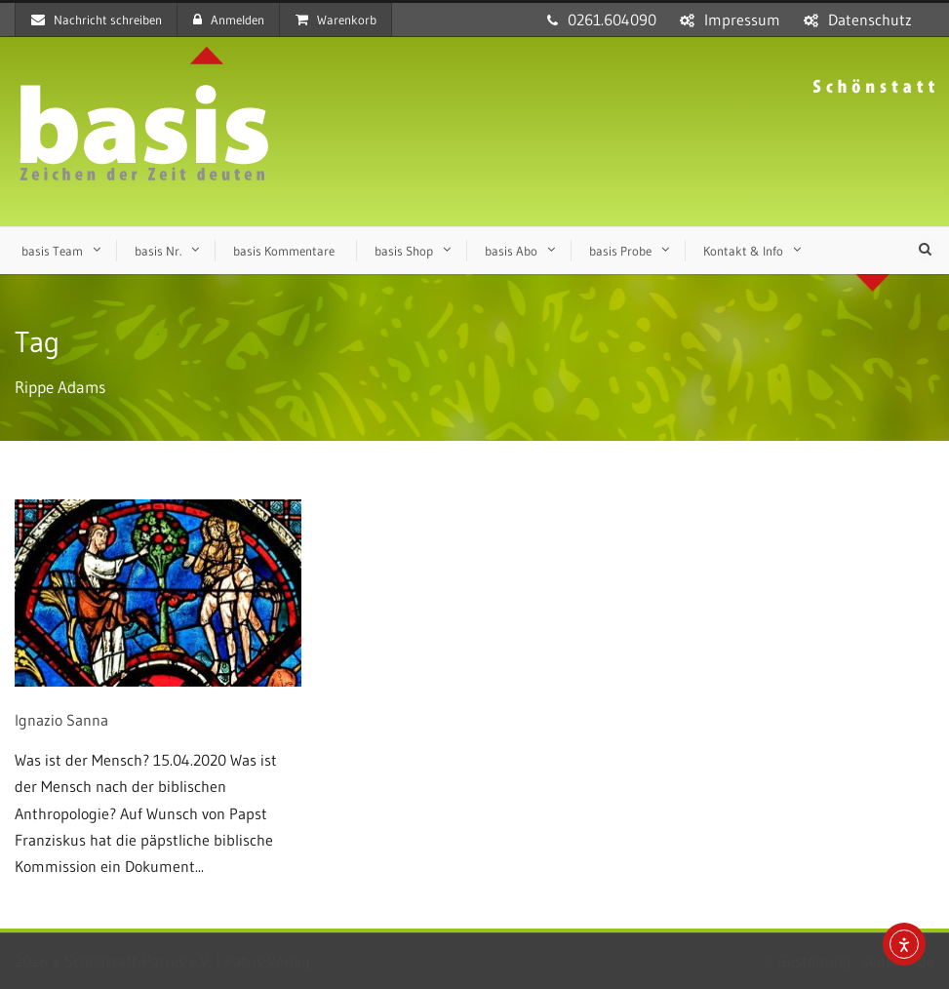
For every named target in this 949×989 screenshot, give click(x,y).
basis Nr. (158, 250)
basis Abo (511, 250)
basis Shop (404, 250)
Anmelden (228, 19)
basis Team (52, 250)
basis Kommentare (284, 250)
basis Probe (620, 250)
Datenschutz (870, 19)
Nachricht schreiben (96, 19)
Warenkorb (336, 19)
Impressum (742, 19)
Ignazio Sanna (61, 720)
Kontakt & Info (743, 250)
